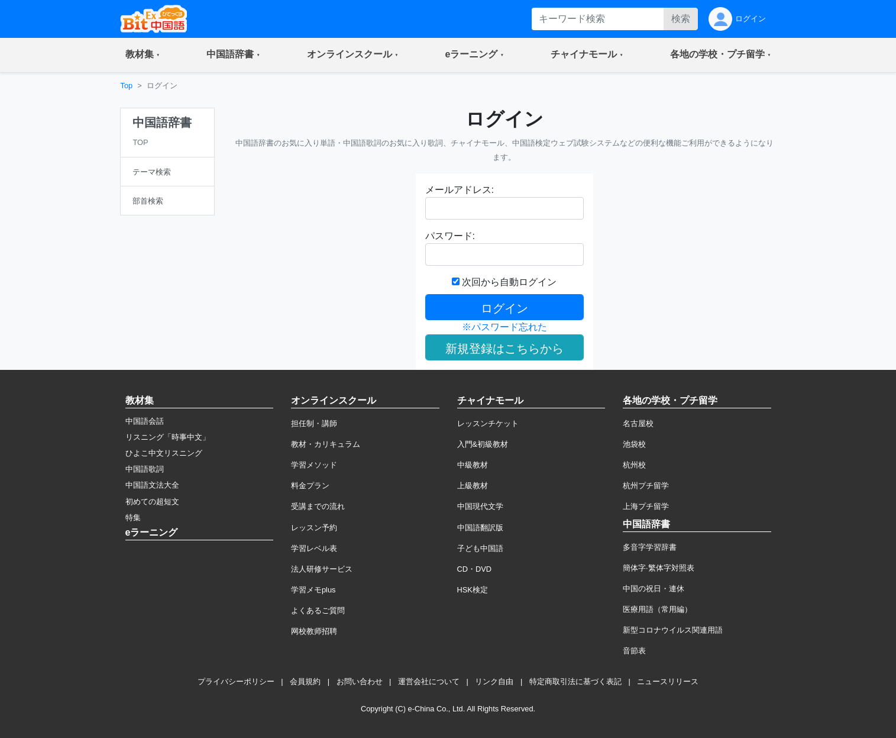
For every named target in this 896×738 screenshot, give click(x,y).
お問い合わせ (360, 681)
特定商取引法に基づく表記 (575, 681)
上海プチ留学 (646, 506)
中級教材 (472, 464)
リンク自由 (494, 681)
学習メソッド (314, 464)
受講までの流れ (318, 506)
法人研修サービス (321, 569)
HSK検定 (472, 589)
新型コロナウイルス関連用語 (673, 630)
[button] (142, 55)
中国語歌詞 (144, 469)
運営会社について (429, 681)
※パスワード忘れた (504, 327)
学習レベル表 (314, 548)
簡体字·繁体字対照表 (658, 567)
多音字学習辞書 (650, 547)
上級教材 (472, 485)
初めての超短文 (152, 501)
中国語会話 (144, 421)
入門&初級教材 (483, 444)
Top (127, 85)
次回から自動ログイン (504, 282)
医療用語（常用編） (657, 609)
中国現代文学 (480, 506)
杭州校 (634, 464)
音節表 (634, 650)
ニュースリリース (667, 681)
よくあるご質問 (318, 610)
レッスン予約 (314, 527)
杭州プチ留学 (646, 485)
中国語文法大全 (152, 485)
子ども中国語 (480, 548)
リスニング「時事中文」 (167, 437)
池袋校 (634, 444)
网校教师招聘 (314, 631)
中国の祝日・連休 (653, 588)
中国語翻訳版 (480, 527)
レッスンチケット (488, 423)
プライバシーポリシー (236, 681)
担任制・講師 (314, 423)
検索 (680, 19)
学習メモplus (313, 589)
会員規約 (305, 681)
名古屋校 (638, 423)
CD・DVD (474, 569)
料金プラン (310, 485)
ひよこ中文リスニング (163, 453)
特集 (133, 517)
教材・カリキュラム (325, 444)
